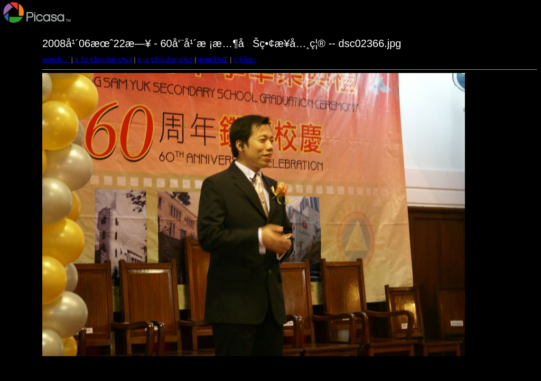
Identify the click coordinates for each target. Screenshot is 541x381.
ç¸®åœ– (245, 60)
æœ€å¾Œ (213, 60)
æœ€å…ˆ (55, 60)
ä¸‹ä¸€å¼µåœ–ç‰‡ (165, 60)
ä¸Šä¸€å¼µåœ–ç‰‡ (103, 60)
